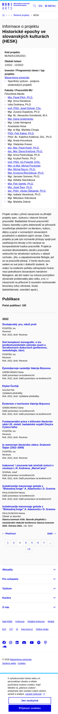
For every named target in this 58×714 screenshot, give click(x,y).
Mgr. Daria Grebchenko (20, 119)
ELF (4, 629)
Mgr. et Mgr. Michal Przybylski (24, 165)
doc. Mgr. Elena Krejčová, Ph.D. (25, 151)
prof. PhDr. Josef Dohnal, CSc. (24, 108)
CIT (11, 629)
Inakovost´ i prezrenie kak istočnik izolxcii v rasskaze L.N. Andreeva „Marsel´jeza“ (28, 467)
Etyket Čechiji (10, 386)
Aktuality (7, 569)
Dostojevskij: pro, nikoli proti (19, 324)
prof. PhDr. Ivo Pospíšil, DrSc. (24, 162)
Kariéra (6, 597)
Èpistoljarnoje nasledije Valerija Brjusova (26, 368)
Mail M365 (7, 621)
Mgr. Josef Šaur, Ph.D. (20, 187)
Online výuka (42, 629)
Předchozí (9, 533)
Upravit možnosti (35, 698)
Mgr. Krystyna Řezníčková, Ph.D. (26, 173)
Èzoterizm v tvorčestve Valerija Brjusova (26, 403)
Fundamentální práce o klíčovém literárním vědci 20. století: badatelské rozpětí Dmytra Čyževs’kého (27, 424)
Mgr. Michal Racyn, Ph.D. (22, 169)
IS (17, 629)
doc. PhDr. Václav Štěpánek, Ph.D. (27, 191)
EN (40, 5)
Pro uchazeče (10, 579)
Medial (51, 621)
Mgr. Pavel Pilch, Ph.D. (20, 97)
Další (51, 533)
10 (28, 549)
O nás (5, 607)
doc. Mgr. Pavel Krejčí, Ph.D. (23, 147)
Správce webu (9, 663)
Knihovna (19, 621)
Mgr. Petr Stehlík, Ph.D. (21, 183)
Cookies (22, 663)
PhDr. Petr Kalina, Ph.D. (21, 133)
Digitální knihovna (36, 621)
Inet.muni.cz (27, 629)
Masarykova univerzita (17, 77)
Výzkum (7, 588)
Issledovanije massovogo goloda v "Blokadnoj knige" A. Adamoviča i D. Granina (28, 487)
